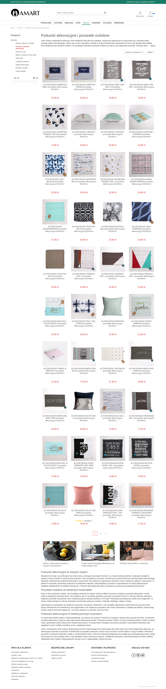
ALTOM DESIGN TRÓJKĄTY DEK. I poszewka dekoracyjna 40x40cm (141, 276)
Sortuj (149, 52)
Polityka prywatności (58, 652)
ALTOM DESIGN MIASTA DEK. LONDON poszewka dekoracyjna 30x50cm (141, 370)
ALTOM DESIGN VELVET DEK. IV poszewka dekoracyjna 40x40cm (83, 418)
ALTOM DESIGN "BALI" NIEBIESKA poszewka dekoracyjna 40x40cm (141, 229)
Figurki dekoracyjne (22, 65)
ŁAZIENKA (96, 22)
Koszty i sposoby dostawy (100, 661)
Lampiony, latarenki (22, 61)
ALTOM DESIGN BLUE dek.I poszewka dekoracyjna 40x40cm (112, 418)
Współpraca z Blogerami (19, 673)
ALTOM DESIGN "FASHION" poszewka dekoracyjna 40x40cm (83, 134)
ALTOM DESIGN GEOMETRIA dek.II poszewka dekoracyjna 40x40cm (83, 181)
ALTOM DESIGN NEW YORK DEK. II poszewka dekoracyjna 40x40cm (112, 87)
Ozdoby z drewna (22, 68)
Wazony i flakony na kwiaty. (25, 43)
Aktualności (15, 670)
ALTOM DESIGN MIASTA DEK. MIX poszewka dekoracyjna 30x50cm (83, 370)
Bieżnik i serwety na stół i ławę (26, 55)
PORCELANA (46, 22)
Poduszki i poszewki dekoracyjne (22, 47)
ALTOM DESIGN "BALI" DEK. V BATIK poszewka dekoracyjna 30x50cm (84, 323)
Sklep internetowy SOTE (147, 686)
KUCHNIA (58, 22)
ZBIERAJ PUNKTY (148, 2)
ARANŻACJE (119, 22)
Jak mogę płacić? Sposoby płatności (103, 652)
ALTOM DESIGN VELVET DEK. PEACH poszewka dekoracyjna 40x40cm (83, 512)
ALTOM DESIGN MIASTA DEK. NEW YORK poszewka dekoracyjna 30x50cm (54, 418)
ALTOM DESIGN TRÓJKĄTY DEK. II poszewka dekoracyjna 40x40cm (84, 276)
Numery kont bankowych (99, 655)
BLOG (138, 2)
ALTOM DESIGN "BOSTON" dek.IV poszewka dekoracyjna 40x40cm (54, 276)
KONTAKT (130, 2)
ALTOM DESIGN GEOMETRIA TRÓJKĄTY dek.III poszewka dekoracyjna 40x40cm (55, 134)
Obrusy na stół (21, 52)
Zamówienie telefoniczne (19, 652)
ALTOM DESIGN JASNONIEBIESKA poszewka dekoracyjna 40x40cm (55, 229)
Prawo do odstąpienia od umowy (22, 661)
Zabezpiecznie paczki (58, 655)
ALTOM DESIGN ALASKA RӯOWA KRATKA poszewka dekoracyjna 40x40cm (141, 181)
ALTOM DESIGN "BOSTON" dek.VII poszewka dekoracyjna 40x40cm (83, 229)
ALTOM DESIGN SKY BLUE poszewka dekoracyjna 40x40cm (55, 512)
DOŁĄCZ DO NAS (141, 648)
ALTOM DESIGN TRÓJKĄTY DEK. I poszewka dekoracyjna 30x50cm (112, 276)
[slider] (14, 81)
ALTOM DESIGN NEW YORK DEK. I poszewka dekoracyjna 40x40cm (141, 87)
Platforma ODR (56, 658)
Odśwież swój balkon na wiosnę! (134, 563)
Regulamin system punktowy (21, 667)
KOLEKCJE (107, 22)
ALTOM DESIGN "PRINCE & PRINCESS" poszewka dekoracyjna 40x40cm (54, 370)
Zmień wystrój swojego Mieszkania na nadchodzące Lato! (97, 564)
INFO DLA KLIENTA (21, 648)
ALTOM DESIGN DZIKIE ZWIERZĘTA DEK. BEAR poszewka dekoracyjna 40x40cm (83, 466)
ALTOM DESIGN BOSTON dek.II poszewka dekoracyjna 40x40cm (112, 229)
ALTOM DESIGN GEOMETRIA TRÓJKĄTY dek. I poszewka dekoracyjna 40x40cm (112, 181)
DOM (78, 22)
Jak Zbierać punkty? (98, 658)
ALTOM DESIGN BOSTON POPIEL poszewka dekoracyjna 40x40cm (141, 465)
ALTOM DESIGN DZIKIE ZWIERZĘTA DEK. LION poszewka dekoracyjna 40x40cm (112, 514)
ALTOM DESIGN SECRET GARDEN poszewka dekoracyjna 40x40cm (141, 323)
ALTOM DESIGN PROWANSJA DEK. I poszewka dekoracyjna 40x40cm (141, 418)
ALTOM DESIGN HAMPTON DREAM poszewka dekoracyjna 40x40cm (83, 87)
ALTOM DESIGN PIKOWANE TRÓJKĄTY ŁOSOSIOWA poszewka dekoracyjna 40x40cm (141, 514)
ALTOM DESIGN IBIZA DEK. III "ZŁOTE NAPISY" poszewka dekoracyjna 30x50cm (54, 465)
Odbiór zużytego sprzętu (19, 664)
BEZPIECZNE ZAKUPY (62, 648)
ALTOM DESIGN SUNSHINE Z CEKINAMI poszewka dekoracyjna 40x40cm (141, 134)
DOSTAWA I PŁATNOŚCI (103, 648)
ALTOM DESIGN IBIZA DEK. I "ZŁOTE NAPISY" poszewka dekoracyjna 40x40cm (55, 323)
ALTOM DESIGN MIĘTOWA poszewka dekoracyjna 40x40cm (112, 323)
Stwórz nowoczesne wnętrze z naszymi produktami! (56, 564)
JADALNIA (69, 22)
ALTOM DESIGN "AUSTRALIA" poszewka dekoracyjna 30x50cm (112, 370)
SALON (86, 22)
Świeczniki (19, 58)
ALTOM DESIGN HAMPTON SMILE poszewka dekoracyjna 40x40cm (54, 87)
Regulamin (15, 679)
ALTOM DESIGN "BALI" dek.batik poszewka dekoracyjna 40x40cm (55, 181)
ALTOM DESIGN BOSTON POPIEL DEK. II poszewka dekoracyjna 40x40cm (112, 465)
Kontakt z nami (16, 655)
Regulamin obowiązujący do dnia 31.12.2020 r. (27, 658)
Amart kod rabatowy (18, 676)
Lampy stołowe (21, 71)
